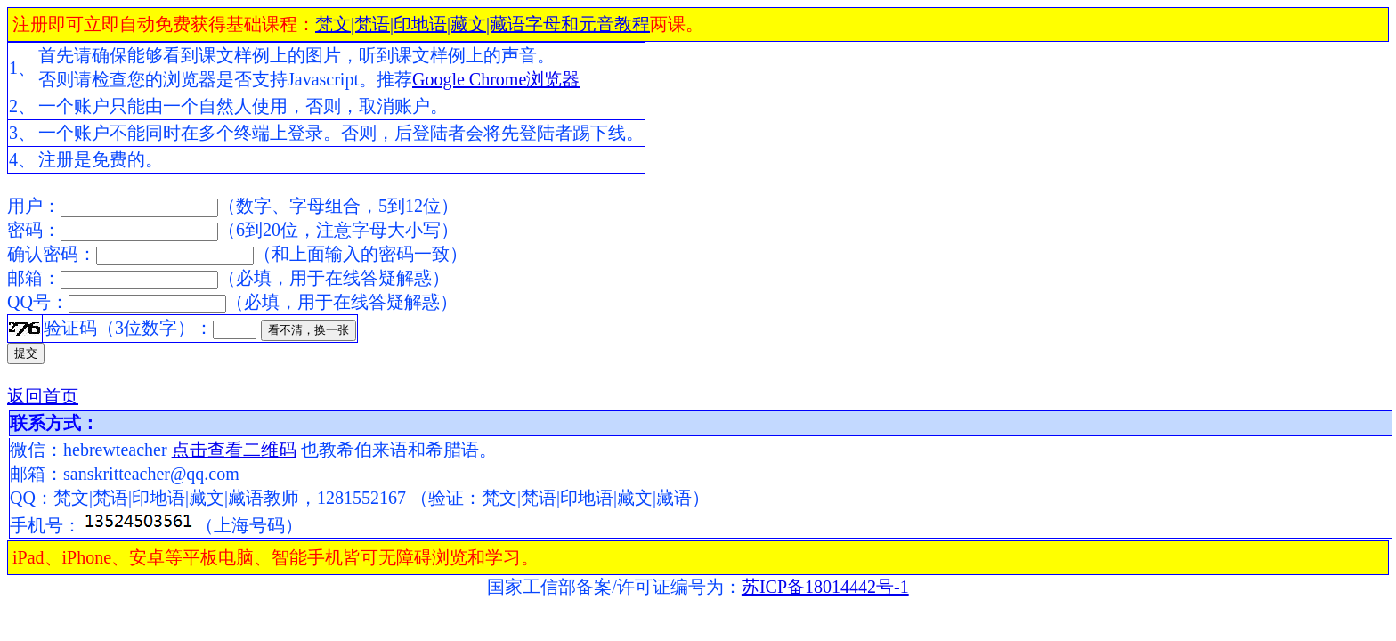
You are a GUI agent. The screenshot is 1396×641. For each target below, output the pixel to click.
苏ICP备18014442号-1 (825, 586)
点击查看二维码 (234, 449)
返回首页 (42, 396)
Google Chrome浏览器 (496, 79)
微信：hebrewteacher (91, 449)
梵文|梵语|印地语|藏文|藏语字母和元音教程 (482, 24)
